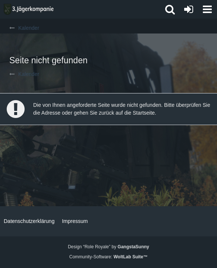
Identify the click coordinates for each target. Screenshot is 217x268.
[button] (207, 9)
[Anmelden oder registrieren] (188, 9)
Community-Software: (108, 256)
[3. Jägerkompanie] (28, 9)
